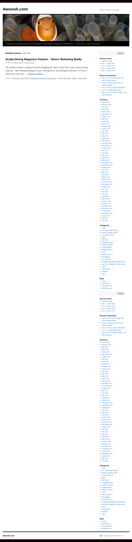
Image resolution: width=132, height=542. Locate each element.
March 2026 (106, 102)
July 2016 (105, 131)
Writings (104, 271)
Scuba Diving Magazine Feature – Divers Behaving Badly (43, 59)
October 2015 (106, 148)
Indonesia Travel (107, 250)
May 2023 (105, 109)
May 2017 (105, 119)
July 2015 (105, 150)
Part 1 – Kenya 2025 (108, 63)
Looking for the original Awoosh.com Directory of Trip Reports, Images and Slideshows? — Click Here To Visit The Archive (53, 44)
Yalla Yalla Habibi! (119, 88)
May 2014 (105, 172)
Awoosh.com (15, 9)
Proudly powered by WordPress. (112, 536)
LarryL (104, 83)
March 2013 (106, 199)
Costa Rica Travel (107, 235)
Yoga (103, 274)
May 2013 (105, 194)
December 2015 (107, 143)
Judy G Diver (30, 63)
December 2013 (107, 182)
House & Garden (107, 245)
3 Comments (81, 78)
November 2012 (107, 208)
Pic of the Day (106, 259)
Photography (106, 257)
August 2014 (106, 167)
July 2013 (105, 189)
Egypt (104, 237)
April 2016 (105, 138)
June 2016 (105, 133)
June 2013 (105, 191)
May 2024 (105, 107)
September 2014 (107, 165)
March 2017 (106, 124)
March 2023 (106, 112)
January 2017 (106, 129)
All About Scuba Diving (21, 78)
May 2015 (105, 155)
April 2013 (105, 196)
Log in (104, 281)
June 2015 (105, 153)
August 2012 (106, 216)
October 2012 (106, 211)
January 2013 (106, 204)
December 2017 (107, 114)
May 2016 (105, 136)
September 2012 (107, 213)
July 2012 (105, 218)
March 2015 (106, 160)
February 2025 (106, 104)
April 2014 (105, 175)
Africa (104, 228)
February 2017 (106, 126)
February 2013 (106, 201)
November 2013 (107, 184)
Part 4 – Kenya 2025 (108, 71)
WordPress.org (106, 288)
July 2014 (105, 170)
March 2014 (106, 177)
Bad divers (67, 78)
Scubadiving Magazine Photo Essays (43, 78)
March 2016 (106, 141)
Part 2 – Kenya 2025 (108, 66)
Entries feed (106, 283)
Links (103, 252)
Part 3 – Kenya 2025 (108, 68)
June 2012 (105, 221)
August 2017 (106, 117)
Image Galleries (107, 247)
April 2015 (105, 158)
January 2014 (106, 179)
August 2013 (106, 187)
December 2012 (107, 206)
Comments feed (107, 286)
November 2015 (107, 146)
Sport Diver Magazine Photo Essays (113, 264)
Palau (74, 78)
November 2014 (107, 162)
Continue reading (36, 74)
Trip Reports (106, 269)
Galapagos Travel (107, 242)
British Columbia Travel (110, 233)
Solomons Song (107, 61)
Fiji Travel (105, 240)
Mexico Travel (106, 254)
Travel (104, 266)
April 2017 (105, 121)
